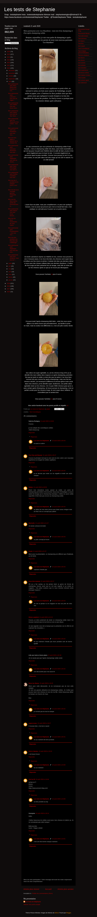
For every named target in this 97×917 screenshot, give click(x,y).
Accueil (48, 889)
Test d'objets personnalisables (83, 51)
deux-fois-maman (34, 581)
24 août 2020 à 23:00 (59, 765)
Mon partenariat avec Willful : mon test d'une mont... (13, 105)
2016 (8, 291)
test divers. (81, 60)
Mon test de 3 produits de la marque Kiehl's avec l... (13, 184)
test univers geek (83, 80)
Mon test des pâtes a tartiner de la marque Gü (13, 140)
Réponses (34, 437)
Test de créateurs (83, 55)
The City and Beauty (35, 455)
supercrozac (33, 723)
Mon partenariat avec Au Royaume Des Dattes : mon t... (13, 122)
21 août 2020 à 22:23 (46, 617)
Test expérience (83, 70)
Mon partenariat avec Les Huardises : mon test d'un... (13, 131)
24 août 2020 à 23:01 (59, 839)
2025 (8, 54)
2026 (8, 51)
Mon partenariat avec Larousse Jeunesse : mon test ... (13, 149)
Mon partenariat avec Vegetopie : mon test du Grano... (13, 158)
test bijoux (81, 41)
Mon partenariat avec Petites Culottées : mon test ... (13, 175)
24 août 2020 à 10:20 (45, 751)
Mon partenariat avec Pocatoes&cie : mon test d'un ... (13, 231)
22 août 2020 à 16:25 (46, 683)
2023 (8, 60)
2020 (8, 68)
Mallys (31, 487)
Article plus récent (31, 889)
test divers (81, 58)
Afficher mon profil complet (31, 904)
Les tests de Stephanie (29, 9)
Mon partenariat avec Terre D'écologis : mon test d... (13, 167)
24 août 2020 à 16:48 (42, 779)
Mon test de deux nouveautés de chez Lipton (12, 222)
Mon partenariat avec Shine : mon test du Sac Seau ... (13, 113)
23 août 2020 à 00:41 (59, 737)
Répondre (32, 432)
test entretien (82, 68)
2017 (8, 289)
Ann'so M (32, 779)
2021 (8, 65)
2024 (8, 57)
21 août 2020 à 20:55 (40, 487)
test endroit (81, 63)
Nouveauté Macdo (84, 33)
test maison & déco (84, 75)
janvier (11, 280)
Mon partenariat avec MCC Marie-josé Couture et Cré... (13, 87)
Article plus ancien (66, 889)
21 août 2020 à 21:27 (42, 523)
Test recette (82, 78)
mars (10, 274)
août (10, 81)
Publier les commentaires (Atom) (42, 893)
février (11, 277)
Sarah (31, 551)
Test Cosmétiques (35, 412)
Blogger (68, 913)
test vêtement (82, 83)
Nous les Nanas (34, 683)
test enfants (82, 65)
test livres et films (83, 72)
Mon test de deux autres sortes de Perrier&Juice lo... (13, 203)
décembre (12, 70)
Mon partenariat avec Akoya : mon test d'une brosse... (13, 212)
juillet (10, 263)
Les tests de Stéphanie (41, 440)
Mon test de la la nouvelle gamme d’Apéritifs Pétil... (13, 193)
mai (10, 269)
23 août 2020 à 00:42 (59, 639)
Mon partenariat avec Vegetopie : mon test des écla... (13, 249)
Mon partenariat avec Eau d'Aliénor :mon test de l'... (13, 257)
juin (10, 266)
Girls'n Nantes (33, 751)
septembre (12, 79)
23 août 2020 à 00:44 (59, 440)
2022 (8, 62)
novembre (12, 73)
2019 (8, 283)
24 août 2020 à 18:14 (42, 813)
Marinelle (32, 523)
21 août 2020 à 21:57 (40, 551)
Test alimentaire (83, 36)
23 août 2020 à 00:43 (59, 536)
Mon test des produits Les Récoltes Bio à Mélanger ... (13, 240)
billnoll (57, 913)
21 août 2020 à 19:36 (47, 421)
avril (10, 271)
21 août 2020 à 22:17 (47, 581)
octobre (11, 76)
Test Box (81, 43)
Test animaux (82, 38)
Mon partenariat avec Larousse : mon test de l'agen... (13, 97)
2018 (8, 286)
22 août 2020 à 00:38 (54, 655)
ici (52, 274)
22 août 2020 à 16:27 (44, 723)
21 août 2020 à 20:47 (49, 455)
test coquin (81, 46)
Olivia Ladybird (34, 617)
